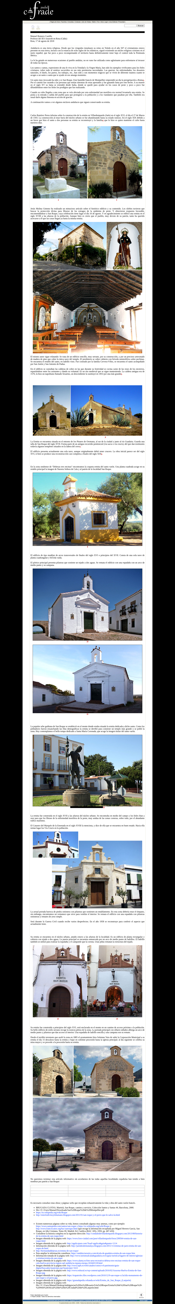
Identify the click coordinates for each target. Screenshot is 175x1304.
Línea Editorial (113, 22)
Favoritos (64, 22)
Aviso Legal (104, 22)
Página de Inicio (55, 22)
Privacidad (121, 22)
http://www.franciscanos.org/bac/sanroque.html (56, 1228)
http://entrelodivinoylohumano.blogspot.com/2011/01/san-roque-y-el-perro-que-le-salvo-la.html (78, 1215)
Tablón (94, 22)
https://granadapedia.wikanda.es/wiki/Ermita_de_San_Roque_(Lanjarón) (99, 1280)
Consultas (71, 22)
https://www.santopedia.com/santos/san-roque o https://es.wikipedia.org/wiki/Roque (73, 1226)
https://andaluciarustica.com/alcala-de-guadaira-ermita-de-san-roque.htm (103, 1253)
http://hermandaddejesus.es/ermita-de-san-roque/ (57, 1251)
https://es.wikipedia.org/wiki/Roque (51, 1212)
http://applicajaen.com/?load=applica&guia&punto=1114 (92, 1243)
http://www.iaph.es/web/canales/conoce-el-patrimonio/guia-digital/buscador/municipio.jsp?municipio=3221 (77, 1266)
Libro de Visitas (86, 22)
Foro (98, 22)
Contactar (78, 22)
